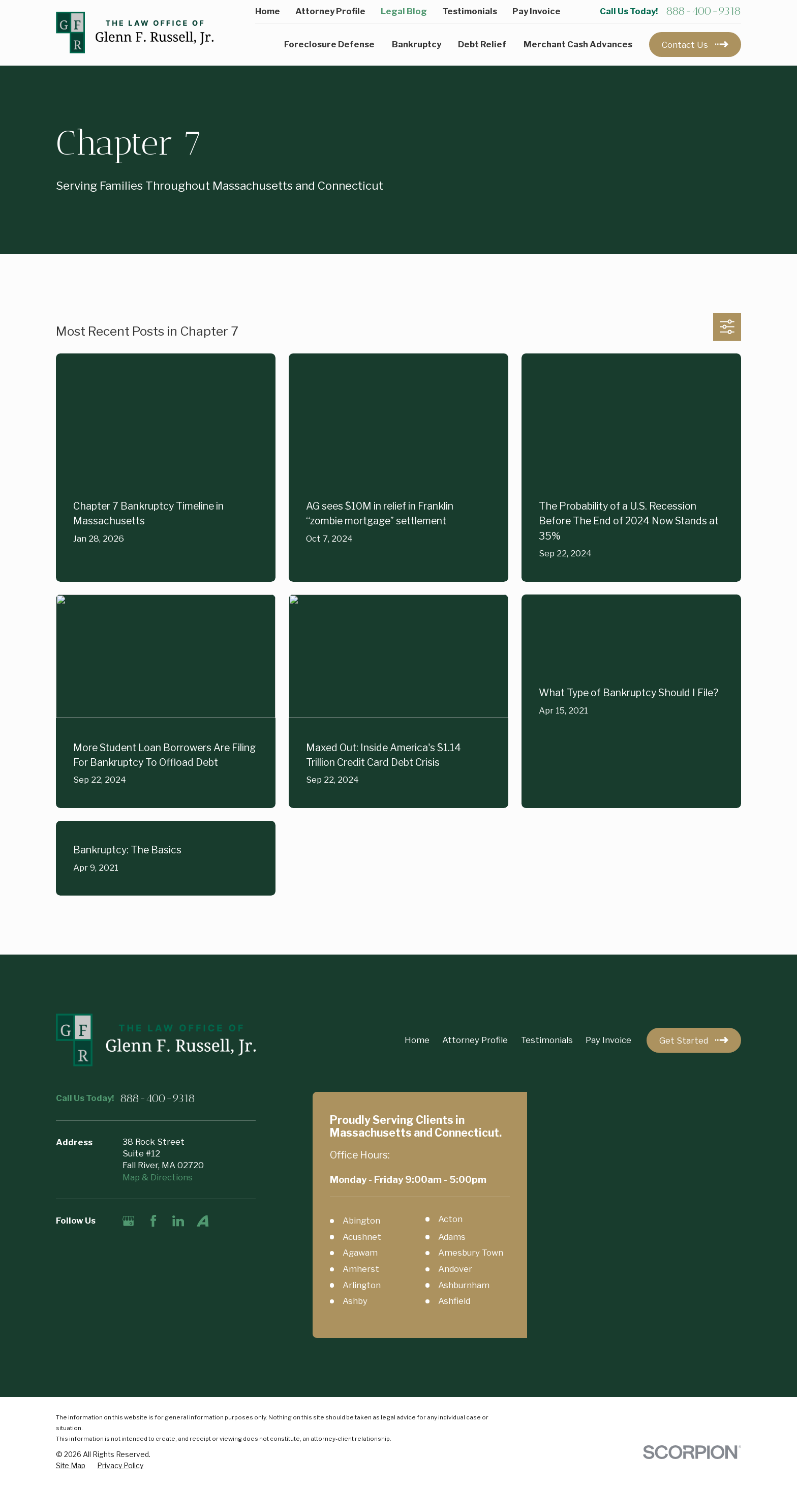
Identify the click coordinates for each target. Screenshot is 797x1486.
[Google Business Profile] (128, 1221)
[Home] (134, 33)
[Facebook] (153, 1221)
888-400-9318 (703, 11)
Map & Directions (157, 1177)
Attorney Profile (330, 11)
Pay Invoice (536, 11)
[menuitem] (70, 1466)
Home (267, 11)
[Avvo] (202, 1221)
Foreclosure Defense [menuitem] (329, 44)
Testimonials (469, 11)
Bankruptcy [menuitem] (416, 44)
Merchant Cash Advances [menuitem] (578, 44)
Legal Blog (404, 11)
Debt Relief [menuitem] (482, 44)
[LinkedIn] (178, 1221)
